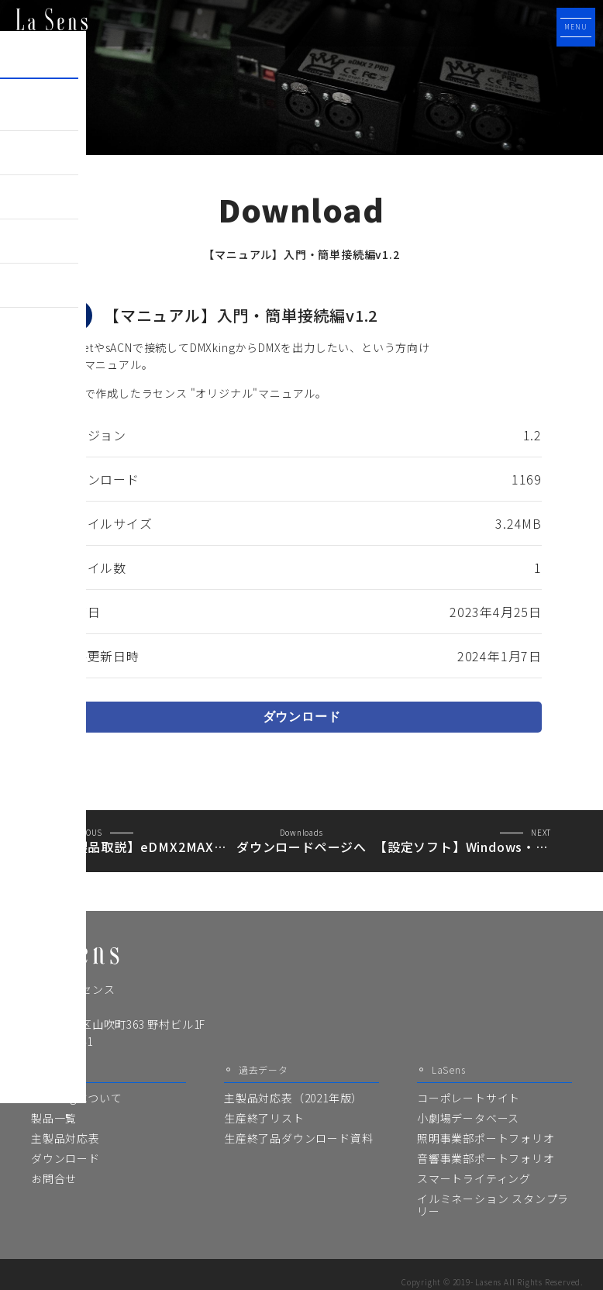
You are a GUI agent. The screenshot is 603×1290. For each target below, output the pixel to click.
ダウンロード (302, 716)
